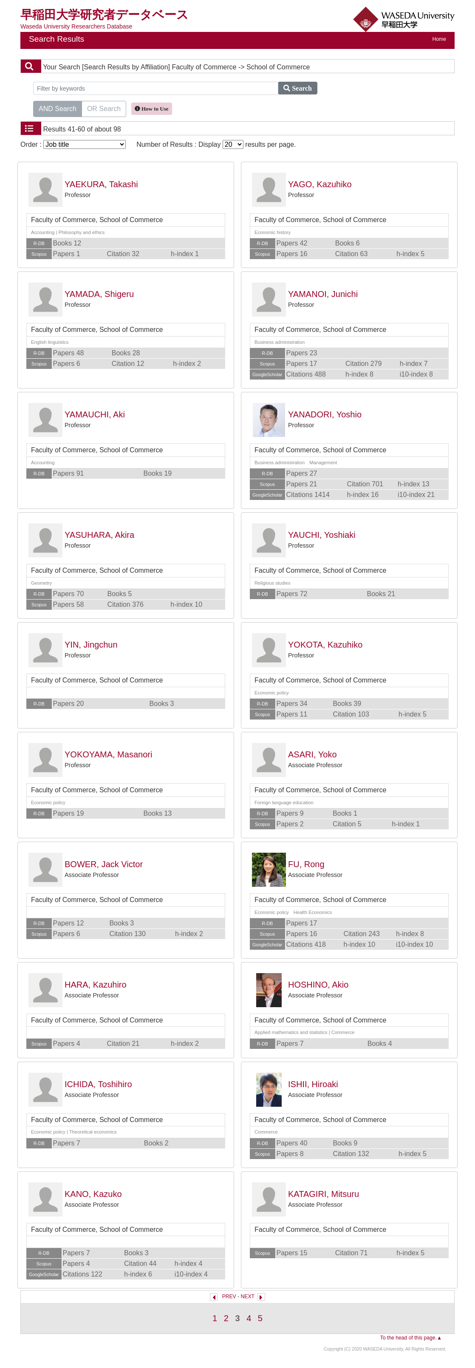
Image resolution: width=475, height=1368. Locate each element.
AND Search (57, 108)
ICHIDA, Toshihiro (98, 1084)
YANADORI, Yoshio (325, 414)
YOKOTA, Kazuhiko (325, 644)
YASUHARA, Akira (99, 535)
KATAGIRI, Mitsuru (323, 1194)
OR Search (104, 108)
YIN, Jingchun (91, 644)
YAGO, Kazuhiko (320, 184)
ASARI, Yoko (312, 754)
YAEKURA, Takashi (101, 184)
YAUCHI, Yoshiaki (322, 535)
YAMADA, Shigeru (99, 294)
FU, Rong (306, 864)
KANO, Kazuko (93, 1194)
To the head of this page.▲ (411, 1338)
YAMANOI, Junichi (323, 294)
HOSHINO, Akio (318, 984)
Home (439, 39)
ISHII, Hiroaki (313, 1084)
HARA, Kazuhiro (96, 984)
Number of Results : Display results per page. (216, 144)
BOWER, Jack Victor (104, 864)
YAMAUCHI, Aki (95, 414)
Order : (73, 144)
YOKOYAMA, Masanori (108, 754)
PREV (229, 1296)
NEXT (247, 1296)
